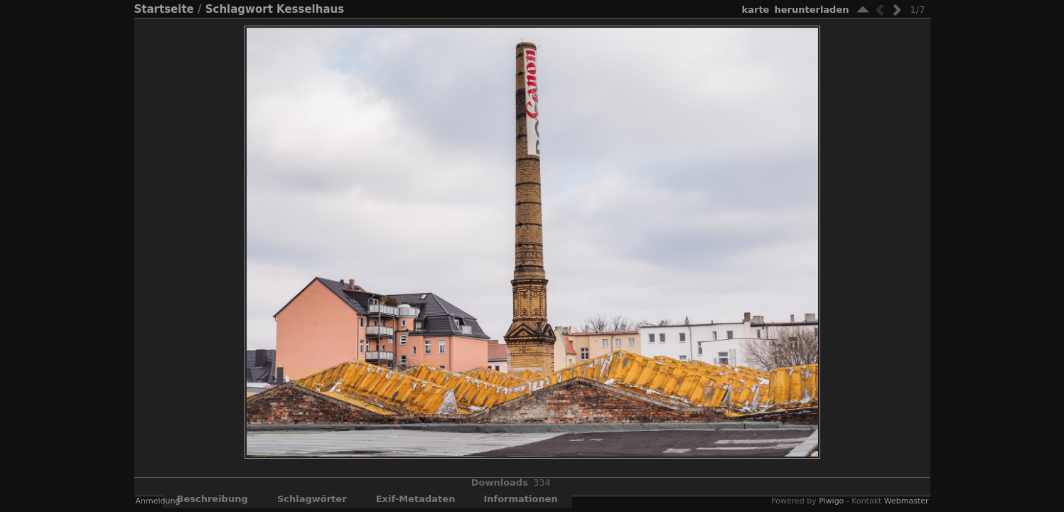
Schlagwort (239, 9)
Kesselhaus (310, 9)
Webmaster (906, 501)
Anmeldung (158, 501)
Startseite (164, 9)
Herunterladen (811, 9)
